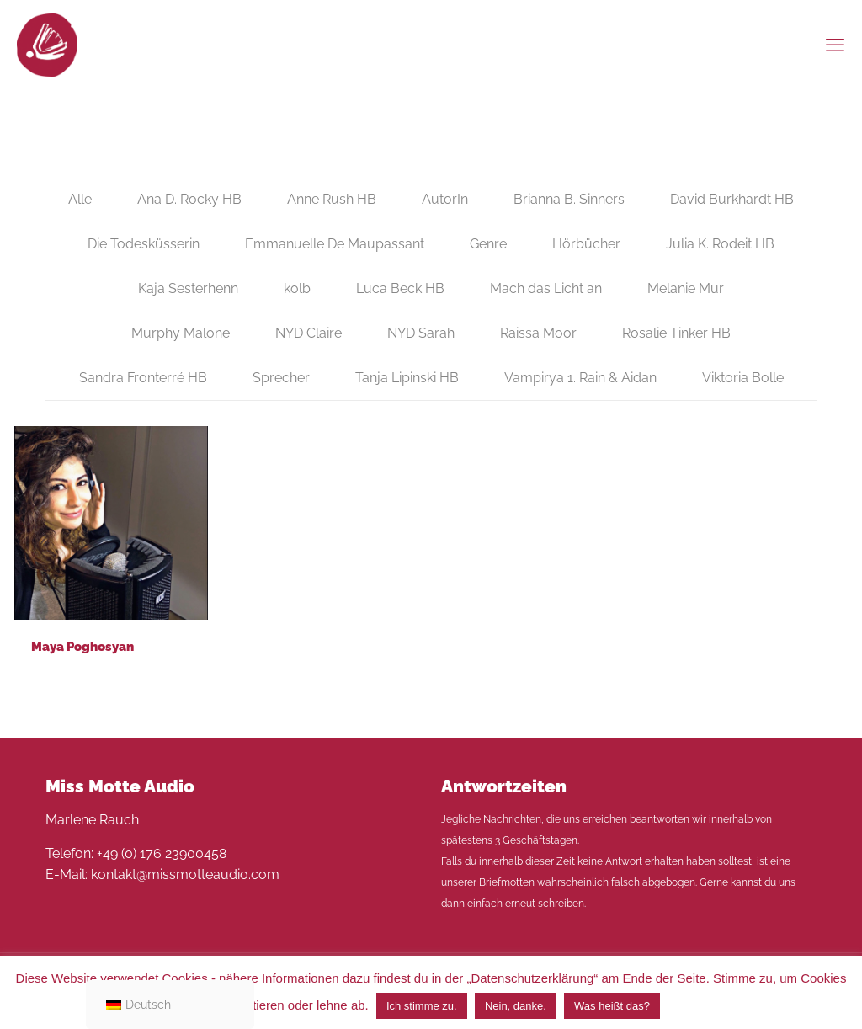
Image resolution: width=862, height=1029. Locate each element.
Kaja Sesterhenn (188, 288)
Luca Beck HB (400, 288)
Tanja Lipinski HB (407, 378)
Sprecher (281, 378)
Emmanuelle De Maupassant (334, 244)
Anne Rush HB (331, 199)
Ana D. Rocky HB (189, 199)
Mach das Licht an (546, 288)
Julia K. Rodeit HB (720, 244)
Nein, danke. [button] (515, 1006)
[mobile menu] (835, 44)
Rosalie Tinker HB (676, 333)
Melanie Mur (685, 288)
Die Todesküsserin (144, 244)
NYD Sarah (421, 333)
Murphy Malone (180, 333)
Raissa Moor (538, 333)
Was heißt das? (612, 1006)
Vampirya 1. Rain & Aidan (580, 378)
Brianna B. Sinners (569, 199)
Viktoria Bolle (743, 378)
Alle (80, 199)
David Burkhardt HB (732, 199)
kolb (297, 288)
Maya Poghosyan (82, 646)
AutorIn (445, 199)
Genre (488, 244)
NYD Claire (308, 333)
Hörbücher (586, 244)
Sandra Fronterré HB (143, 378)
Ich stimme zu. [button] (421, 1006)
